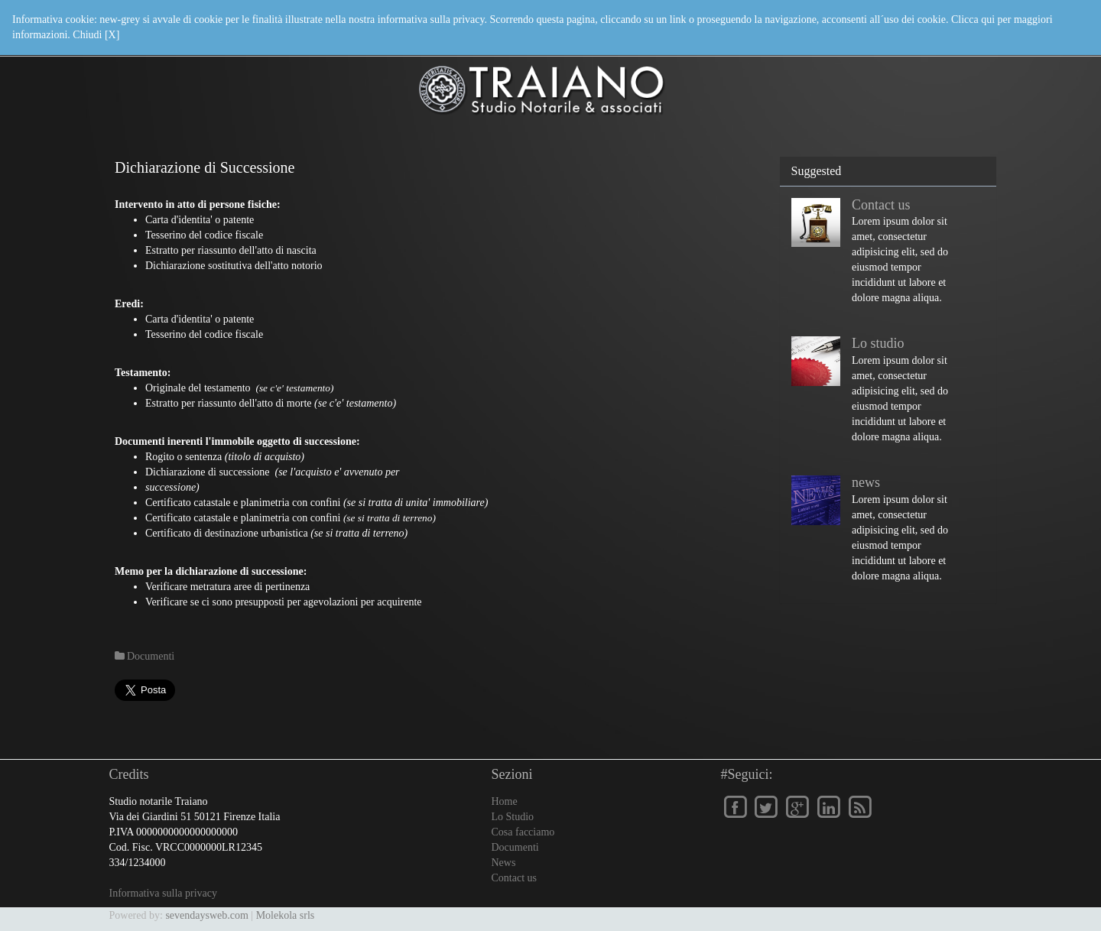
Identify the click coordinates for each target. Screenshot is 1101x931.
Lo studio (878, 343)
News (504, 862)
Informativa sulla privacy (163, 893)
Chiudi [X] (96, 35)
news (866, 482)
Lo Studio (513, 816)
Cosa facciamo (523, 832)
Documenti (515, 847)
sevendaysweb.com (206, 915)
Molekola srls (285, 915)
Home (505, 801)
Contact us (881, 204)
